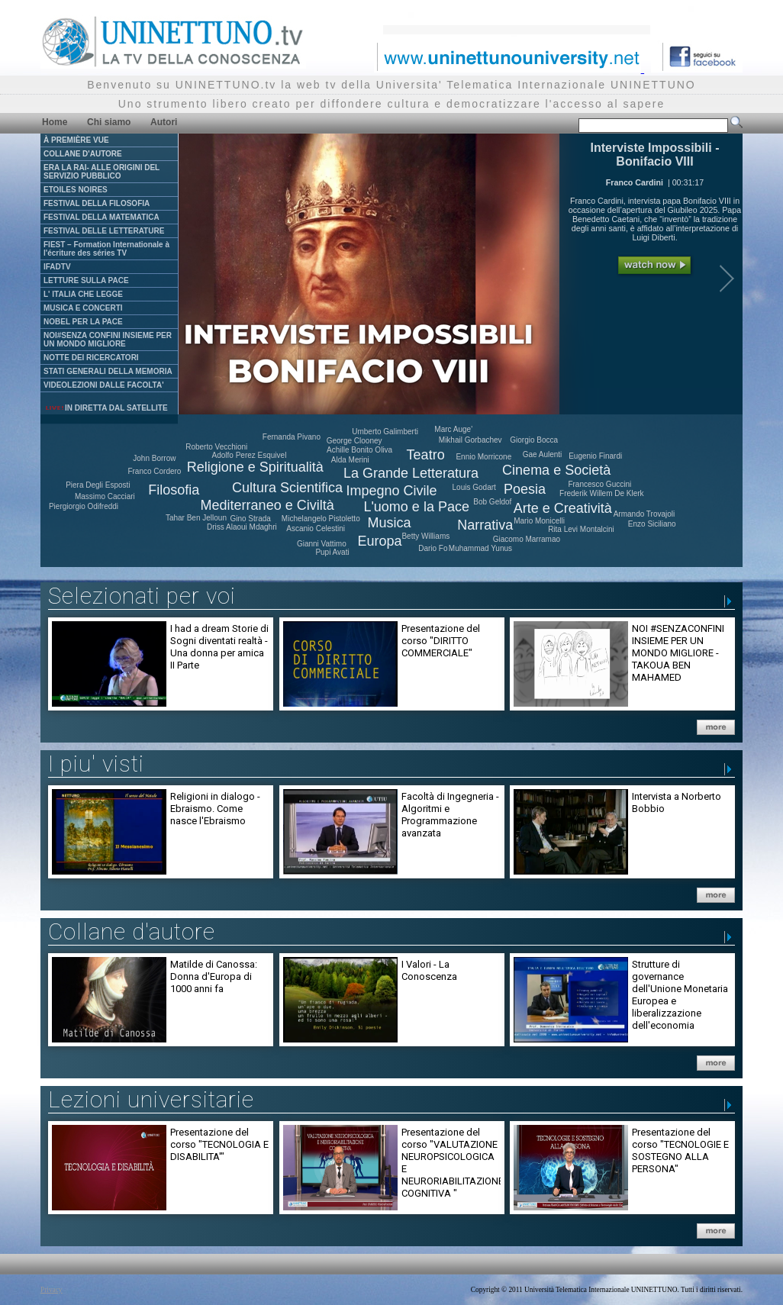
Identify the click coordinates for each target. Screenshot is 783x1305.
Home (54, 122)
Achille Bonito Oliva (359, 450)
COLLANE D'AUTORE (83, 154)
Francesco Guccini (599, 484)
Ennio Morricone (483, 457)
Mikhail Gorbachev (470, 440)
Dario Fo (432, 548)
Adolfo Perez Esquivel (249, 455)
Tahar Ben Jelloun (196, 518)
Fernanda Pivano (292, 437)
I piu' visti (96, 763)
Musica (389, 522)
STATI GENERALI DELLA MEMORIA (108, 371)
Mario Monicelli (539, 521)
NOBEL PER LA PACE (83, 321)
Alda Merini (350, 460)
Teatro (426, 454)
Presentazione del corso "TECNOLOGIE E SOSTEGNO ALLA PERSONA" (680, 1150)
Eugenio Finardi (595, 456)
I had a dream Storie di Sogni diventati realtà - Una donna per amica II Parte (219, 647)
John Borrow (154, 458)
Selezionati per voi (142, 595)
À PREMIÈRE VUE (76, 140)
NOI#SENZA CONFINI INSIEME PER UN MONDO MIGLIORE (108, 339)
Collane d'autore (131, 931)
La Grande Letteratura (410, 473)
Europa (379, 541)
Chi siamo (108, 122)
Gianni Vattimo (321, 544)
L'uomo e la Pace (416, 506)
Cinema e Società (556, 470)
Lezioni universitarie (151, 1099)
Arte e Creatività (563, 508)
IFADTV (57, 267)
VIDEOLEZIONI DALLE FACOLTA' (104, 385)
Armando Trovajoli (644, 514)
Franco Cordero (154, 471)
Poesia (525, 489)
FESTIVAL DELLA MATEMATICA (102, 217)
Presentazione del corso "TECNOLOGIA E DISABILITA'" (219, 1144)
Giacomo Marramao (526, 539)
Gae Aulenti (542, 454)
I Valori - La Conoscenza (429, 970)
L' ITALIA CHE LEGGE (83, 294)
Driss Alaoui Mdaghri (242, 527)
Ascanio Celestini (315, 528)
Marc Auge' (453, 429)
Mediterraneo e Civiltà (267, 505)
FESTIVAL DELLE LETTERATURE (104, 231)
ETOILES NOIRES (76, 189)
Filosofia (173, 490)
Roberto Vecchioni (216, 447)
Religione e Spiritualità (255, 467)
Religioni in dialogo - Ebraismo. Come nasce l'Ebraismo (215, 808)
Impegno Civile (391, 490)
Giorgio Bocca (534, 440)
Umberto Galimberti (385, 431)
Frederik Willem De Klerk (601, 493)
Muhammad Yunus (480, 548)
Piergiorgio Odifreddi (83, 506)
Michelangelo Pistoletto (321, 518)
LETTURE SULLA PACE (86, 280)
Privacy (51, 1290)
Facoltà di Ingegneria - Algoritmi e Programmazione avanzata (450, 815)
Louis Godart (474, 487)
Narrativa (485, 525)
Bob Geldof (492, 502)
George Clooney (354, 441)
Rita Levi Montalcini (581, 529)
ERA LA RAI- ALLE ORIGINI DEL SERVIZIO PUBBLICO (102, 171)
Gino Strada (250, 518)
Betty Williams (425, 536)
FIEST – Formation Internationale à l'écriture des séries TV (106, 248)
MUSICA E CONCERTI (83, 308)
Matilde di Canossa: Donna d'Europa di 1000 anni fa (213, 976)
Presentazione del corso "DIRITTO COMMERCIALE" (440, 641)
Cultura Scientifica (287, 487)
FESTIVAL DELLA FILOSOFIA (97, 203)
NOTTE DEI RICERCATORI (91, 357)
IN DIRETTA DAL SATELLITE (106, 408)
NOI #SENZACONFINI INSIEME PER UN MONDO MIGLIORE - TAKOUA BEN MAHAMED (678, 653)
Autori (163, 122)
